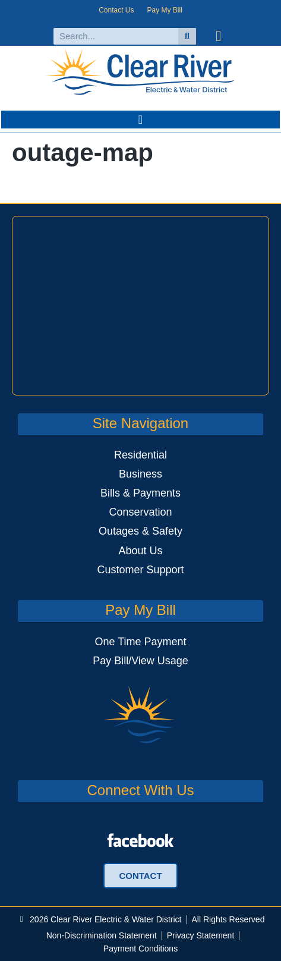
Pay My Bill (164, 10)
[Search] (187, 36)
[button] (140, 119)
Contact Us (116, 10)
